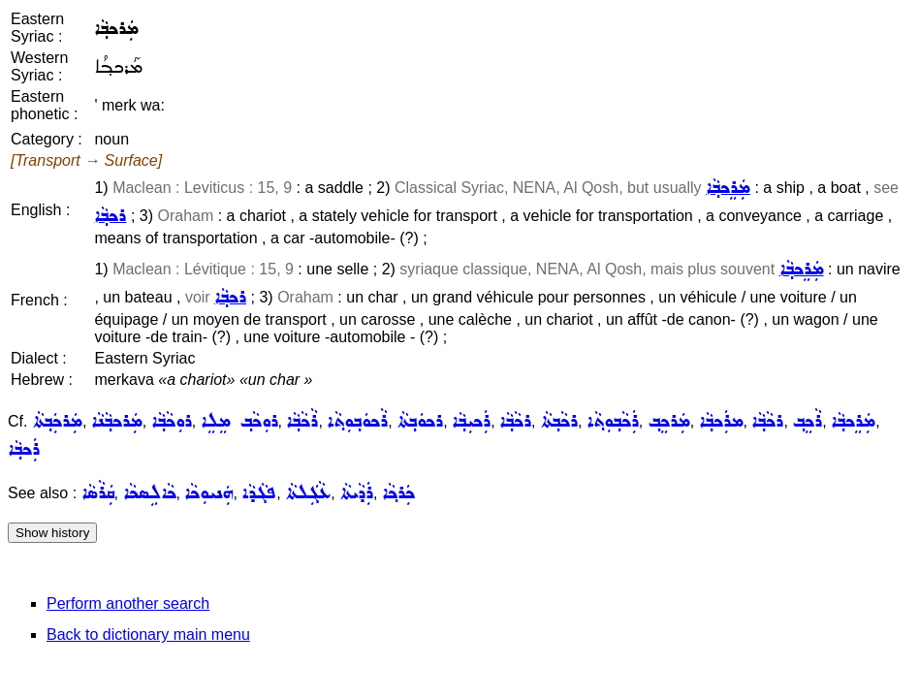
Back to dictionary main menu (148, 634)
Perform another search (128, 603)
